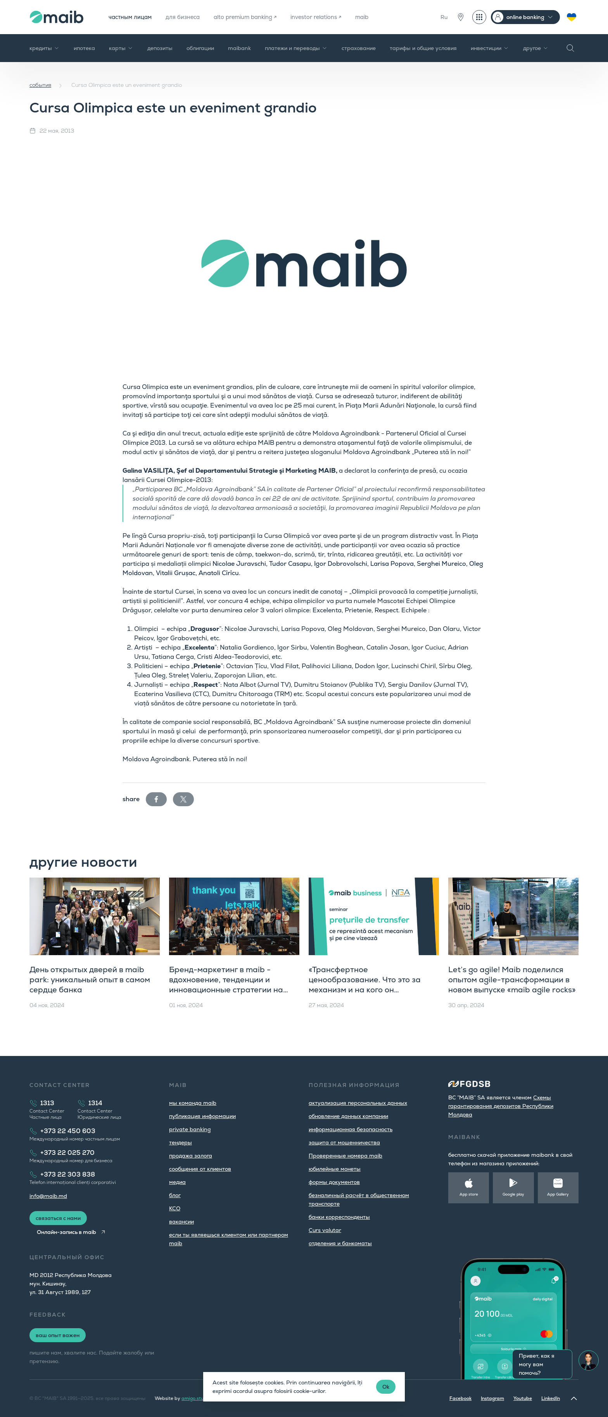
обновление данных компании (348, 1116)
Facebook (460, 1398)
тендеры (180, 1142)
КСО (174, 1208)
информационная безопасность (350, 1129)
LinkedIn (550, 1398)
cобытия (40, 84)
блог (175, 1195)
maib (384, 17)
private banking (190, 1129)
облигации (200, 48)
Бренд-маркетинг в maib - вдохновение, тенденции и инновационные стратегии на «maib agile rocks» (226, 984)
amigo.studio (196, 1398)
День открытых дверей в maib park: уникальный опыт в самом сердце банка (89, 979)
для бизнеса (188, 17)
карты (121, 48)
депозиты (160, 48)
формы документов (334, 1182)
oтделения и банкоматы (340, 1243)
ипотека (84, 48)
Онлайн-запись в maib (68, 1232)
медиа (177, 1182)
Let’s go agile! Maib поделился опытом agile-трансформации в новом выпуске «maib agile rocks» (512, 979)
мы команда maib (192, 1102)
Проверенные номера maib (345, 1155)
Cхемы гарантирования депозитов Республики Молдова (500, 1106)
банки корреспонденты (339, 1216)
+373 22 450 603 (67, 1131)
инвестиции (490, 48)
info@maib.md (48, 1195)
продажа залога (190, 1155)
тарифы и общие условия (423, 48)
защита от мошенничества (344, 1142)
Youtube (522, 1398)
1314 (95, 1103)
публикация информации (202, 1116)
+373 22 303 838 (67, 1174)
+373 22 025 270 (67, 1153)
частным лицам (132, 17)
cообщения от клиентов (200, 1168)
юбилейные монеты (335, 1168)
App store (468, 1194)
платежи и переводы (296, 48)
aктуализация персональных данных (358, 1102)
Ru (443, 17)
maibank (239, 48)
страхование (359, 48)
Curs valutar (325, 1230)
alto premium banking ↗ (256, 17)
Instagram (492, 1398)
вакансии (181, 1221)
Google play (513, 1194)
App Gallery (558, 1194)
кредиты (44, 48)
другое (536, 48)
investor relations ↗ (334, 17)
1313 (47, 1103)
